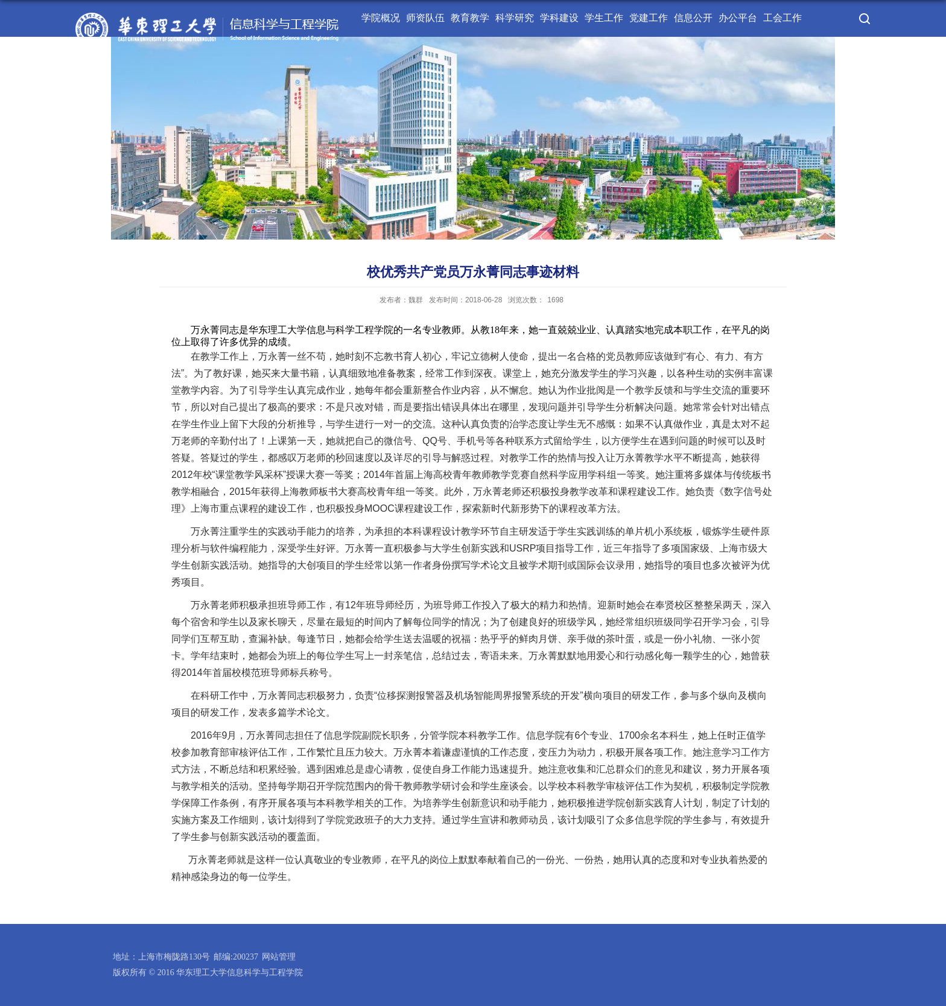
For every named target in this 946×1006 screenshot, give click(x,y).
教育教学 (470, 18)
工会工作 (782, 18)
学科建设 (559, 18)
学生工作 (604, 18)
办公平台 (738, 18)
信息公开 (693, 18)
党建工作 (648, 18)
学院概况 (380, 18)
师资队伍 (425, 18)
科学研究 (514, 18)
